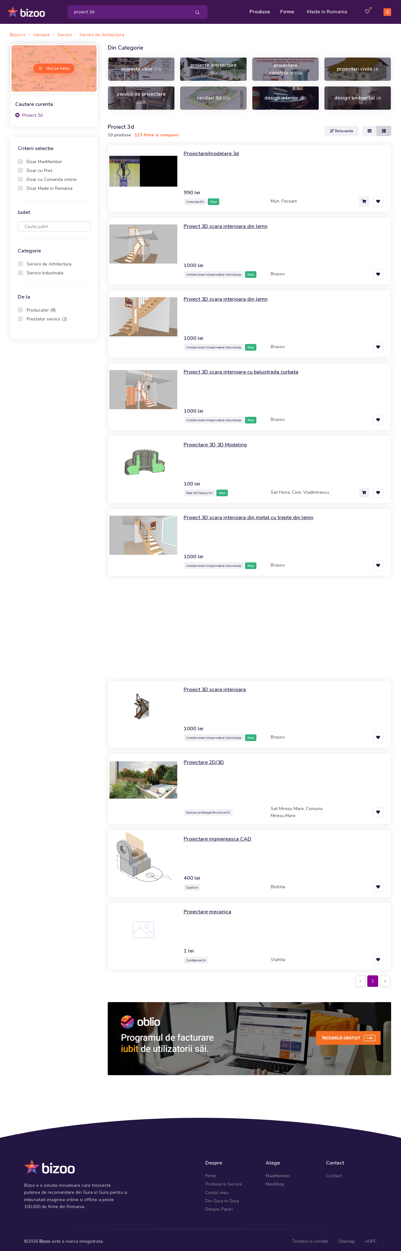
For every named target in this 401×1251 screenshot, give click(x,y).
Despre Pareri (219, 1206)
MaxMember (278, 1173)
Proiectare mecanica (209, 908)
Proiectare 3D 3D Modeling (219, 441)
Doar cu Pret (39, 168)
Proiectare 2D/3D (206, 759)
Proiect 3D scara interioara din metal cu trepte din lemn (255, 514)
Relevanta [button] (341, 127)
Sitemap (346, 1238)
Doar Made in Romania (49, 185)
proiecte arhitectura (213, 66)
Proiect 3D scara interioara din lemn (230, 223)
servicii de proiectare (141, 95)
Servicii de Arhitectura (49, 261)
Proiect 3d (29, 112)
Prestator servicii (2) (47, 316)
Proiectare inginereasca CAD (220, 836)
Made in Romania (327, 10)
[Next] (385, 978)
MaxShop (275, 1181)
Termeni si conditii (310, 1238)
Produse (259, 10)
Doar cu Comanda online (52, 177)
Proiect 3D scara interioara (218, 686)
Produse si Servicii (223, 1181)
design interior (285, 95)
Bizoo (45, 1238)
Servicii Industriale (45, 270)
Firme (287, 10)
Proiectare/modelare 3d (214, 150)
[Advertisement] (54, 441)
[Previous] (360, 978)
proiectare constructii (285, 66)
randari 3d (213, 95)
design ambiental (357, 95)
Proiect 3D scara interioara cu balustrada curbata (246, 368)
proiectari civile (357, 66)
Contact (334, 1173)
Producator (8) (41, 307)
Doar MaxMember (44, 159)
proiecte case (141, 66)
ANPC (371, 1238)
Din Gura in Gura (222, 1198)
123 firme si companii (157, 132)
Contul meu (216, 1189)
